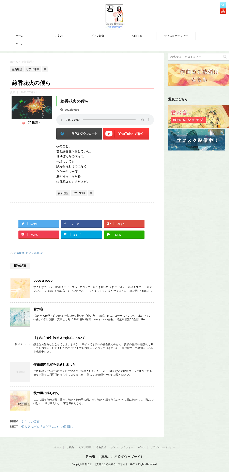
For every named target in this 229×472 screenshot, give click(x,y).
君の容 (38, 309)
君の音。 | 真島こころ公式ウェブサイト (114, 457)
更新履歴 (19, 252)
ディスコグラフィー (176, 35)
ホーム (20, 35)
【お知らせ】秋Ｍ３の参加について (59, 338)
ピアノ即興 (97, 35)
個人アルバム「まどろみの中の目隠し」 (48, 426)
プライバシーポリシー (163, 447)
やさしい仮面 (30, 421)
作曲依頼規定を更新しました (54, 364)
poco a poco (42, 280)
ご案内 (59, 35)
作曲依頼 (137, 35)
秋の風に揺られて (46, 393)
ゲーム (20, 43)
